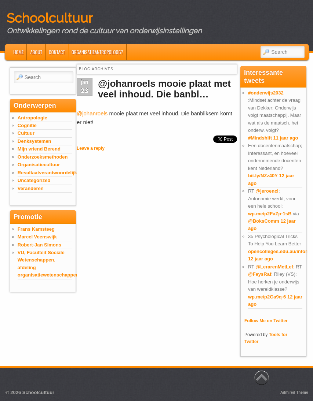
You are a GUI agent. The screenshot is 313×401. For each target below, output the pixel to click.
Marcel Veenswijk (37, 237)
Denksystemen (34, 141)
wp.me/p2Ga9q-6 (267, 297)
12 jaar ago (260, 258)
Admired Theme (294, 392)
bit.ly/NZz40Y (263, 175)
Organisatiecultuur (39, 164)
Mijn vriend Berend (39, 149)
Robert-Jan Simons (39, 245)
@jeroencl (267, 191)
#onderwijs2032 (266, 93)
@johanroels (92, 113)
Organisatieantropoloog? (97, 52)
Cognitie (27, 125)
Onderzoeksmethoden (43, 157)
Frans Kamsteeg (36, 229)
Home (18, 52)
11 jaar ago (285, 138)
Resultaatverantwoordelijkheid (52, 172)
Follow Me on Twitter (266, 320)
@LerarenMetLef (274, 267)
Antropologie (32, 117)
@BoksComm (263, 221)
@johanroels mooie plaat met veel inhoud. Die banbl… (164, 89)
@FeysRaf (259, 274)
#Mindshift (260, 138)
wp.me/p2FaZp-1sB (269, 213)
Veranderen (31, 188)
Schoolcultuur (50, 18)
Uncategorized (34, 180)
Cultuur (26, 133)
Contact (57, 52)
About (36, 52)
